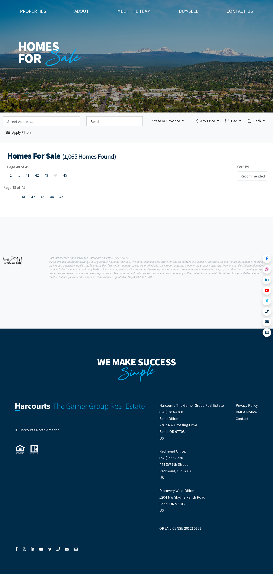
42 (37, 175)
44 (56, 175)
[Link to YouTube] (267, 290)
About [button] (81, 11)
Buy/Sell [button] (188, 11)
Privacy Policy (247, 405)
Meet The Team (134, 11)
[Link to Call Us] (267, 311)
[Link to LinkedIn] (267, 279)
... (18, 175)
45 (65, 175)
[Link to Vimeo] (267, 301)
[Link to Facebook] (267, 258)
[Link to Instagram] (267, 269)
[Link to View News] (267, 332)
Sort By (243, 166)
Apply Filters (19, 132)
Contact (242, 418)
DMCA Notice (246, 412)
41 (27, 175)
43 (46, 175)
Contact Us (240, 11)
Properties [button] (33, 11)
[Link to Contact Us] (267, 322)
